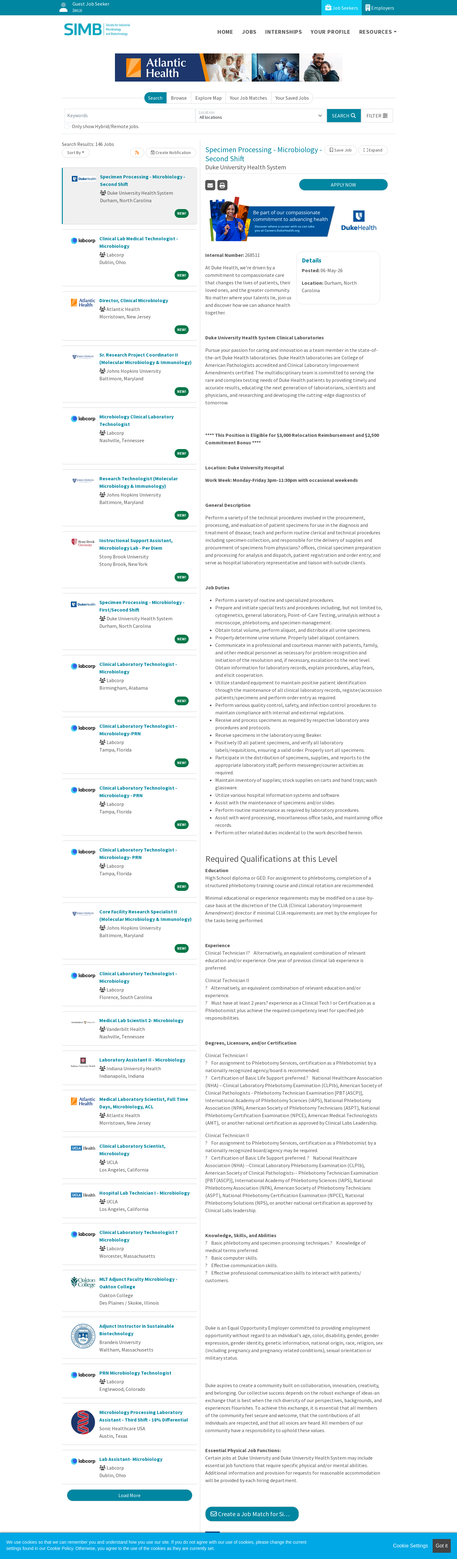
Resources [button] (375, 31)
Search (155, 98)
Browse (179, 98)
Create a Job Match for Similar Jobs (255, 1514)
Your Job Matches (248, 98)
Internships (283, 31)
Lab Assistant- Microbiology (130, 1459)
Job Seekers (341, 8)
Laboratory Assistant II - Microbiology (142, 1060)
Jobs (249, 31)
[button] (377, 115)
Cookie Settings (410, 1545)
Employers (379, 8)
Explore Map (208, 98)
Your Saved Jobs (292, 98)
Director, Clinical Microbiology (133, 300)
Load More (129, 1495)
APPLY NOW (343, 185)
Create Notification (171, 152)
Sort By (74, 152)
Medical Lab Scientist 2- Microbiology (141, 1020)
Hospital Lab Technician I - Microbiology (144, 1193)
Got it (442, 1545)
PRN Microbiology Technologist (135, 1373)
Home (225, 31)
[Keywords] (130, 115)
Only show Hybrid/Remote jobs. (105, 126)
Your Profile (330, 31)
